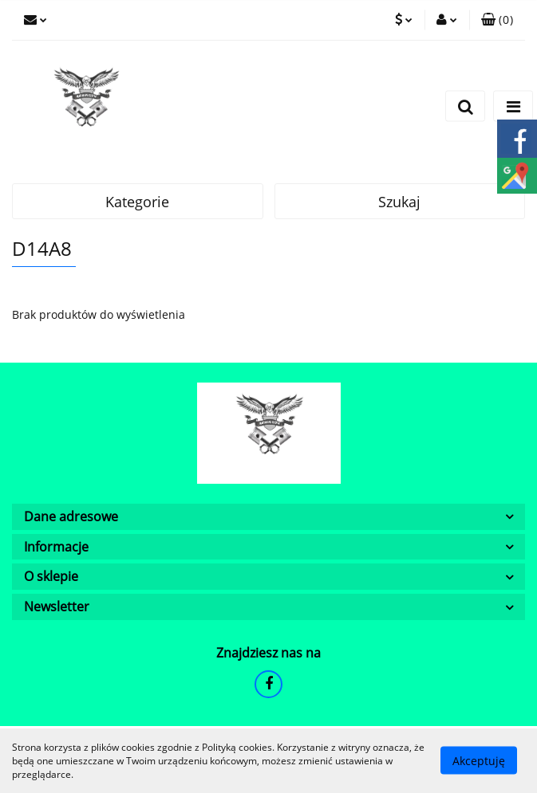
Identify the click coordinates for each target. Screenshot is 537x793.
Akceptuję (478, 760)
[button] (497, 20)
